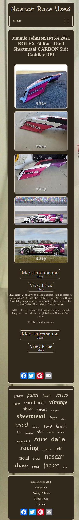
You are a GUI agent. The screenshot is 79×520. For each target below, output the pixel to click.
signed (35, 426)
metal (23, 458)
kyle (19, 432)
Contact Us (41, 487)
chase (21, 465)
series (62, 395)
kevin (50, 432)
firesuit (61, 426)
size (40, 431)
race (40, 439)
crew (61, 432)
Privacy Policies (41, 493)
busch (47, 396)
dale (58, 439)
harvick (42, 409)
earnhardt (34, 402)
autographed (23, 441)
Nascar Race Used (41, 481)
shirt (63, 419)
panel (32, 395)
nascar (54, 456)
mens (47, 449)
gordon (18, 396)
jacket (51, 465)
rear (36, 466)
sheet (27, 408)
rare (65, 467)
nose (36, 458)
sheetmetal (31, 416)
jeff (58, 448)
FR (43, 504)
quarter (29, 433)
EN (38, 504)
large (53, 418)
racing (29, 447)
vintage (58, 402)
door (17, 403)
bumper (55, 410)
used (21, 424)
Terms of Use (41, 498)
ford (48, 427)
